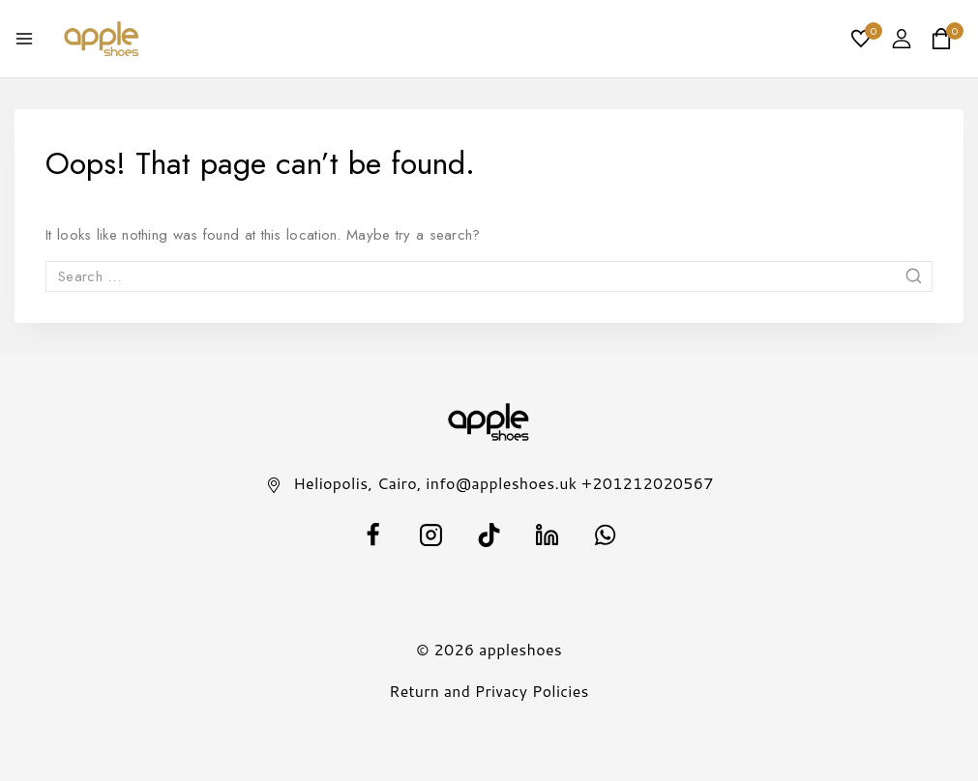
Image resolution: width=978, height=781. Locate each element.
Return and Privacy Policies (489, 691)
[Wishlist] (862, 38)
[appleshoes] (101, 38)
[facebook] (373, 534)
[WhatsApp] (605, 534)
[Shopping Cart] (947, 38)
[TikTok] (489, 534)
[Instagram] (431, 534)
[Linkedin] (547, 534)
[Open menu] (24, 38)
